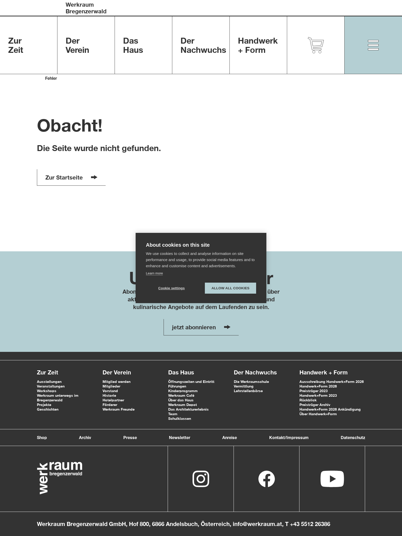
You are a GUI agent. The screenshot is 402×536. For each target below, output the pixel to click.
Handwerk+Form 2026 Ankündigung (330, 409)
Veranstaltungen (51, 386)
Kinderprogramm (183, 391)
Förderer (110, 404)
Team (172, 414)
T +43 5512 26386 (307, 524)
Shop (42, 437)
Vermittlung (244, 386)
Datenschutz (353, 437)
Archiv (85, 437)
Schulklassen (179, 418)
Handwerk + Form (323, 372)
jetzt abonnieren (201, 327)
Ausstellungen (49, 381)
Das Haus (181, 372)
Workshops (46, 391)
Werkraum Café (181, 395)
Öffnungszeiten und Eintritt (191, 381)
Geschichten (47, 409)
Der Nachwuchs (255, 372)
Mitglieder (111, 386)
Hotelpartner (113, 400)
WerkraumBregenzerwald (86, 8)
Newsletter (179, 437)
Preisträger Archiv (314, 404)
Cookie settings (171, 288)
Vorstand (110, 391)
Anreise (229, 437)
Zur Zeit (47, 372)
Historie (109, 395)
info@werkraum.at (257, 524)
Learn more (154, 273)
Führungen (177, 386)
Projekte (44, 404)
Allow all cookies (230, 288)
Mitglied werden (116, 381)
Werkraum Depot (182, 404)
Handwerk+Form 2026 (318, 386)
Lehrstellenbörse (248, 391)
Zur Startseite (71, 177)
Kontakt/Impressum (289, 437)
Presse (130, 437)
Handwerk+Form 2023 (318, 395)
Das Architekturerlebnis (188, 409)
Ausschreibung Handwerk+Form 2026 (331, 381)
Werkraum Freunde (119, 409)
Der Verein (117, 372)
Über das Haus (181, 400)
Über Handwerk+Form (318, 414)
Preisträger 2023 (313, 391)
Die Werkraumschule (251, 381)
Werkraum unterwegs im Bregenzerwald (57, 397)
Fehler (51, 78)
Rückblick (308, 400)
